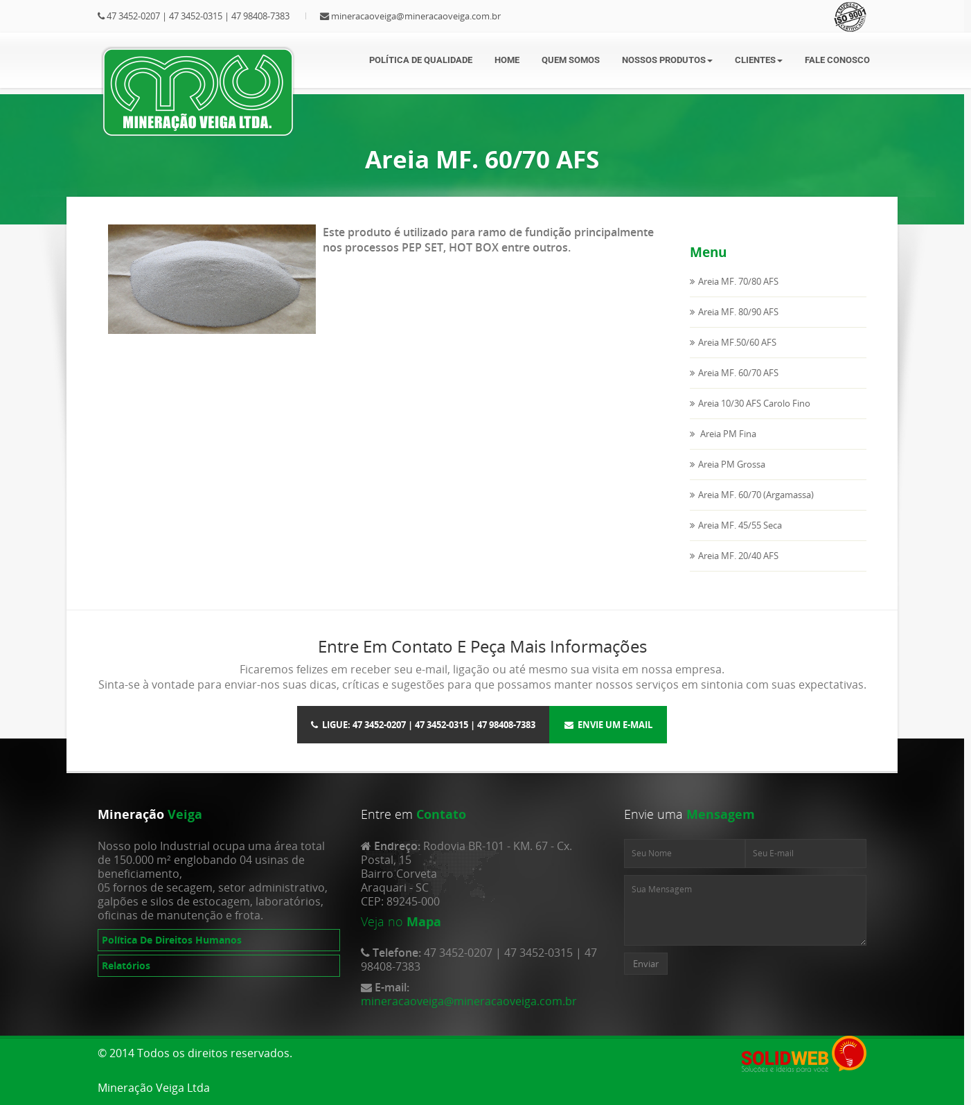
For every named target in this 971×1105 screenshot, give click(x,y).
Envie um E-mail (608, 724)
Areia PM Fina (727, 433)
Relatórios (126, 965)
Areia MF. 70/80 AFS (738, 281)
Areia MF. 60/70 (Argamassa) (756, 494)
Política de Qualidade (420, 60)
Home (507, 60)
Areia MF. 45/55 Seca (740, 525)
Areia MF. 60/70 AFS (738, 372)
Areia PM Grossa (731, 464)
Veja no (382, 921)
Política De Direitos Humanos (172, 939)
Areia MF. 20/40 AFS (738, 555)
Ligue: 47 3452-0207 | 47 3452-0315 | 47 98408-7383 (423, 724)
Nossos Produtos (667, 60)
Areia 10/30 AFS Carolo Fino (754, 403)
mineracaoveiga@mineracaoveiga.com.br (416, 16)
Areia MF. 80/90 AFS (738, 312)
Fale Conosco (837, 60)
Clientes (759, 60)
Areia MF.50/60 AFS (737, 342)
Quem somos (571, 60)
